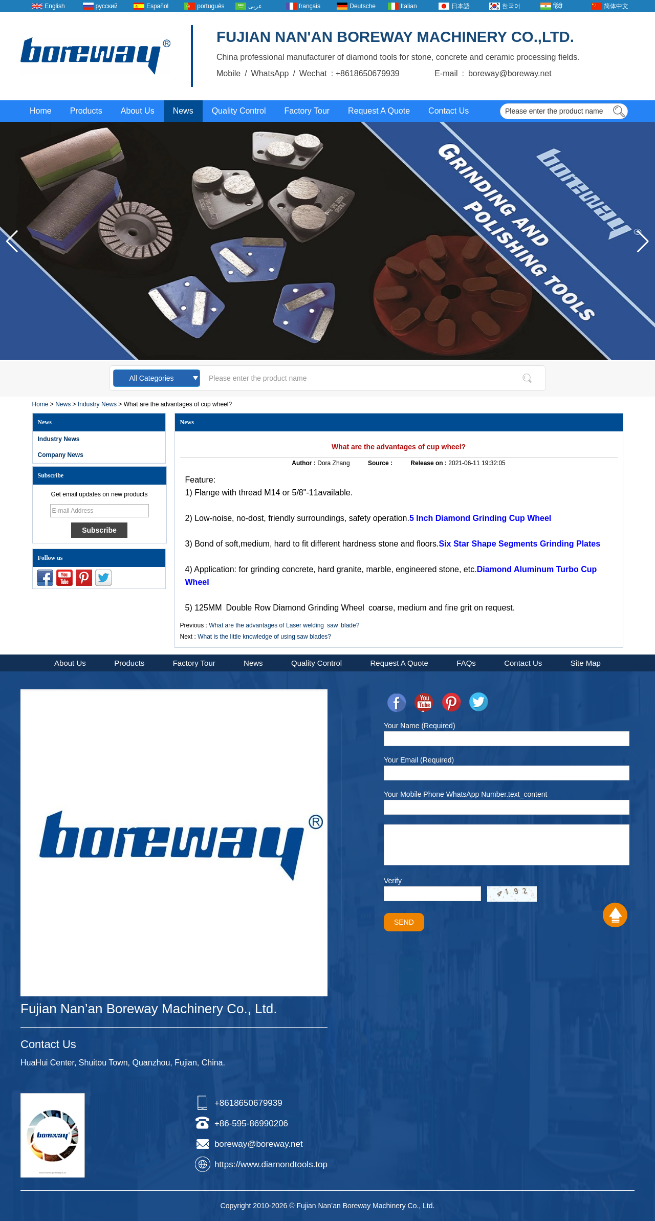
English (54, 6)
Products (86, 110)
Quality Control (239, 110)
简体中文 (616, 6)
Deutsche (363, 6)
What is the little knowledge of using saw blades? (264, 636)
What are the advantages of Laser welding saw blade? (284, 625)
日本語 (460, 6)
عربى (255, 6)
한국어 (511, 6)
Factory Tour (307, 110)
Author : (304, 463)
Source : (381, 463)
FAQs (466, 663)
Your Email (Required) (419, 760)
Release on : (429, 463)
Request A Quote (379, 110)
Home (41, 110)
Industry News (97, 404)
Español (157, 6)
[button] (643, 241)
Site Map (586, 663)
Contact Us (448, 110)
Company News (60, 455)
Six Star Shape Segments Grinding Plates (519, 543)
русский (107, 6)
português (210, 6)
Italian (409, 6)
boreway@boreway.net (258, 1144)
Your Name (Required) (419, 726)
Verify (393, 881)
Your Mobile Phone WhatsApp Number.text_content (465, 794)
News (183, 110)
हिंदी (557, 6)
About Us (138, 110)
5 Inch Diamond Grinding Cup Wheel (480, 518)
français (309, 6)
